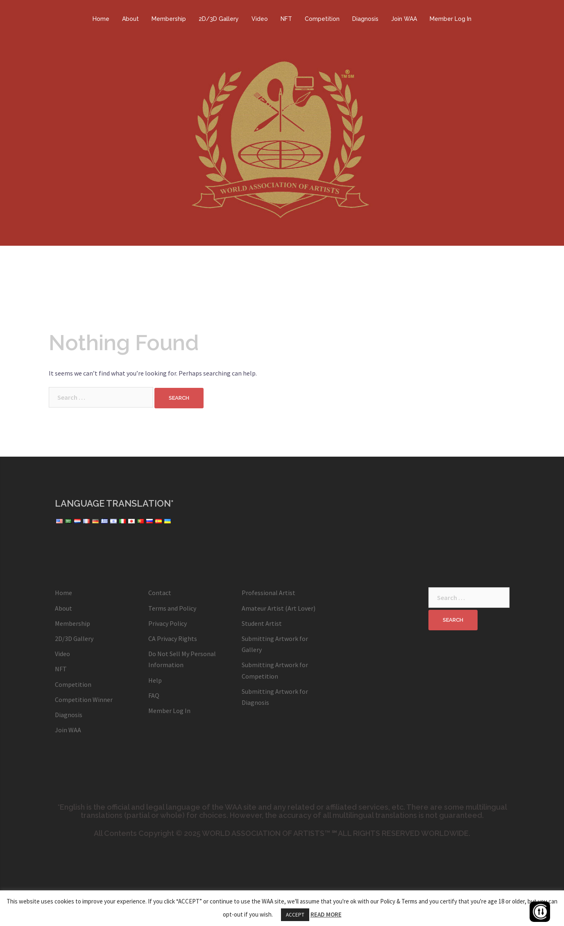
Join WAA (404, 19)
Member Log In (450, 19)
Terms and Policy (172, 608)
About (130, 19)
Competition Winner (84, 699)
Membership (169, 19)
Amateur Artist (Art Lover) (278, 608)
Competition (322, 19)
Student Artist (262, 623)
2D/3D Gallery (219, 19)
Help (155, 680)
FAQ (153, 695)
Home (101, 19)
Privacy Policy (167, 623)
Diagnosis (365, 19)
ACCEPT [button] (295, 914)
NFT (286, 19)
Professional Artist (268, 593)
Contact (159, 593)
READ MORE (326, 914)
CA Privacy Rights (172, 638)
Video (259, 19)
